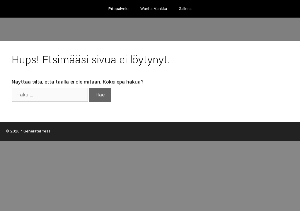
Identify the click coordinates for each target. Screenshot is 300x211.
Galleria (185, 8)
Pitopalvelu (118, 8)
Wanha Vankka (153, 8)
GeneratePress (36, 131)
